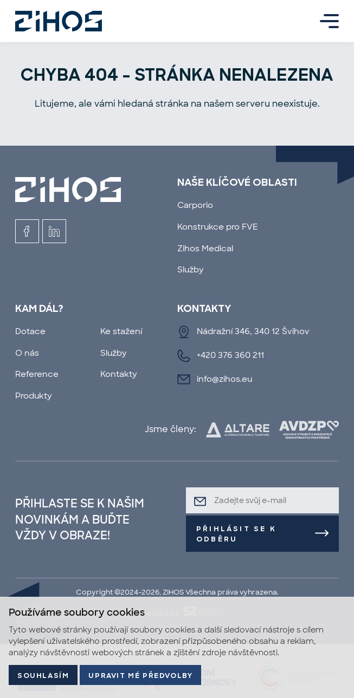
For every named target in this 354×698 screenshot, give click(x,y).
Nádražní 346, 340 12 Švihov (253, 331)
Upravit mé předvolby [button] (140, 676)
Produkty (33, 395)
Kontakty (118, 374)
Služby (190, 269)
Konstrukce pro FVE (217, 226)
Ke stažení (121, 331)
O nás (27, 353)
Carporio (195, 205)
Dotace (30, 331)
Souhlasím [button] (43, 676)
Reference (37, 374)
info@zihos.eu (224, 379)
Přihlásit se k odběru (236, 534)
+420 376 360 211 (230, 355)
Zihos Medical (205, 248)
